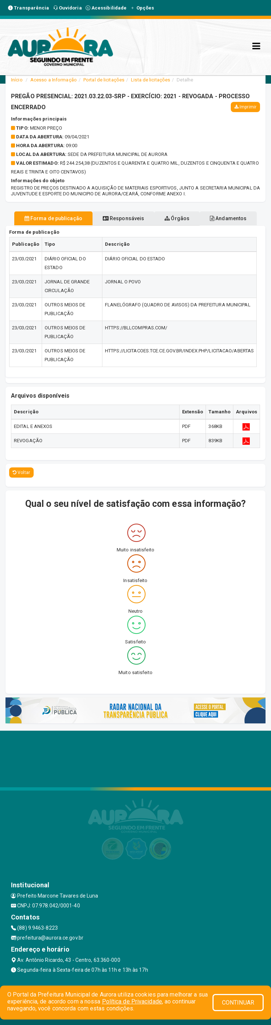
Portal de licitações (103, 80)
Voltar (21, 472)
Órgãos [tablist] (177, 218)
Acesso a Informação (53, 80)
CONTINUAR (238, 1002)
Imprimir (245, 107)
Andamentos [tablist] (228, 218)
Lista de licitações (150, 80)
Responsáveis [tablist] (123, 218)
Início (17, 80)
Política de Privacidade (132, 1001)
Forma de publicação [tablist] (53, 218)
